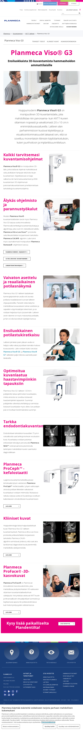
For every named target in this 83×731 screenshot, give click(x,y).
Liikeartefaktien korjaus (14, 265)
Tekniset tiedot (38, 41)
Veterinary (63, 3)
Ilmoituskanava (39, 700)
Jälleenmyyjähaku (72, 10)
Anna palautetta (31, 662)
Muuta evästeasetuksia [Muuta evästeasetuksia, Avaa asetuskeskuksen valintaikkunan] (11, 726)
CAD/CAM (46, 23)
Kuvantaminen (71, 27)
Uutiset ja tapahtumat (30, 10)
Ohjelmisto (55, 23)
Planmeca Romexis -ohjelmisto (16, 252)
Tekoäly (33, 20)
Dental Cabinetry (45, 20)
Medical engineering (50, 3)
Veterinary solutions (70, 683)
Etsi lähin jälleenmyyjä (50, 684)
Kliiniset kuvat (53, 41)
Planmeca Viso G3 (14, 40)
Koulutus (59, 10)
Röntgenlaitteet (68, 676)
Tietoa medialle (51, 662)
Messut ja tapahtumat (30, 682)
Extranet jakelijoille (49, 692)
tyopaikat (57, 20)
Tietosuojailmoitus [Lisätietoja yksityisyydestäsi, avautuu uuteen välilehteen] (48, 722)
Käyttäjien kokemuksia (69, 23)
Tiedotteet (26, 679)
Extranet (73, 3)
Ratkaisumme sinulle (56, 27)
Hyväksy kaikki (50, 726)
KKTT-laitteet (29, 34)
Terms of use (7, 700)
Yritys (21, 10)
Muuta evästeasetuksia (52, 700)
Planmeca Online (68, 686)
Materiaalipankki (42, 10)
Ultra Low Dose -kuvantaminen (16, 259)
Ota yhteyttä (52, 10)
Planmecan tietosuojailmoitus (23, 700)
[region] (41, 718)
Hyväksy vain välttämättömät (69, 726)
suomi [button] (39, 4)
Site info (63, 700)
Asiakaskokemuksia (68, 41)
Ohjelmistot (67, 678)
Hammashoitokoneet (33, 23)
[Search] (79, 13)
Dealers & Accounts (70, 20)
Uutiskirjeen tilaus (29, 687)
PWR (68, 700)
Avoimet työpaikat (49, 690)
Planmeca (6, 34)
